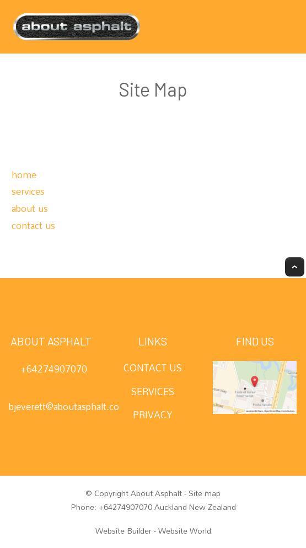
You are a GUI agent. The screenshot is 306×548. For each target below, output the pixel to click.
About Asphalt (156, 493)
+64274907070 (53, 369)
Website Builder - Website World (153, 531)
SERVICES (152, 391)
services (28, 191)
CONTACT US (153, 368)
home (24, 175)
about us (30, 208)
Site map (205, 493)
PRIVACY (153, 415)
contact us (33, 225)
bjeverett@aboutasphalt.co (64, 406)
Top (294, 266)
